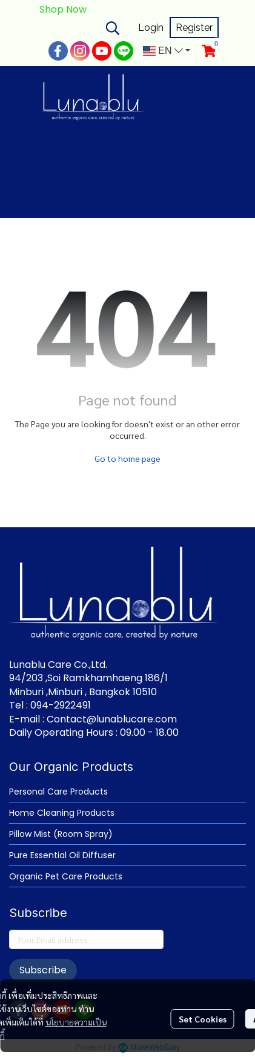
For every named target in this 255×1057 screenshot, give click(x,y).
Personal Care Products (58, 791)
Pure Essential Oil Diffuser (62, 855)
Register (194, 27)
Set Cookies (203, 1018)
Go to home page (127, 458)
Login (151, 27)
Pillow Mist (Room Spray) (61, 834)
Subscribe (43, 970)
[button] (112, 28)
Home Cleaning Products (61, 813)
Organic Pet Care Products (65, 876)
